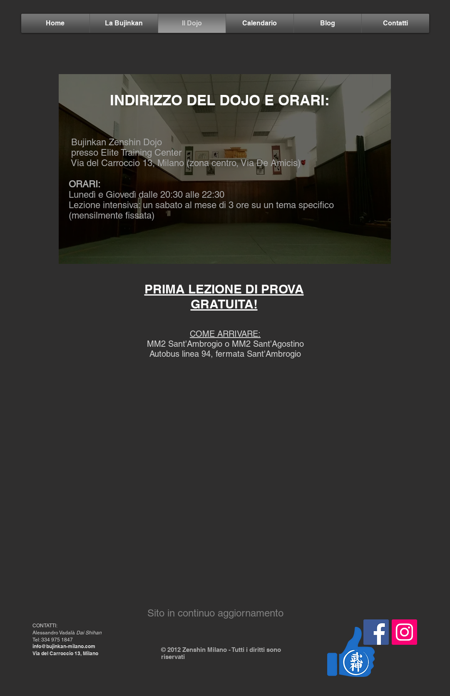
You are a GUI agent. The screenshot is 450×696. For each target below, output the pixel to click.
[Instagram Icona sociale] (404, 632)
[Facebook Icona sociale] (376, 632)
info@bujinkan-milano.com (63, 646)
